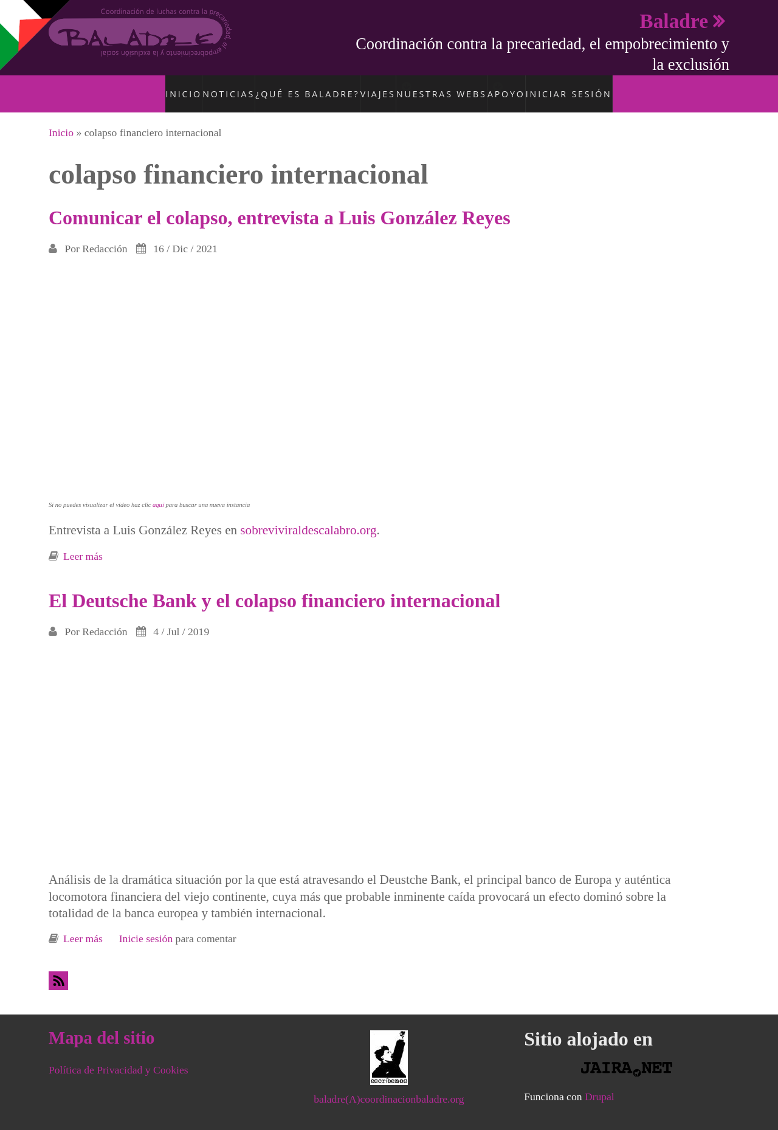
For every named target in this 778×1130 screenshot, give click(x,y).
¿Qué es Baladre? (298, 86)
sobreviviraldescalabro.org (308, 517)
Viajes (365, 86)
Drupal (599, 1083)
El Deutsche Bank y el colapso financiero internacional (274, 587)
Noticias (225, 86)
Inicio (178, 86)
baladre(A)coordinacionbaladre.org (389, 1086)
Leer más (83, 543)
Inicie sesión (146, 926)
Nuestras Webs (444, 86)
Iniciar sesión (581, 86)
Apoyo (521, 86)
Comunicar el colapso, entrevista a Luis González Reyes (280, 204)
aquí (158, 492)
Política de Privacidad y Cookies (118, 1056)
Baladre (673, 21)
